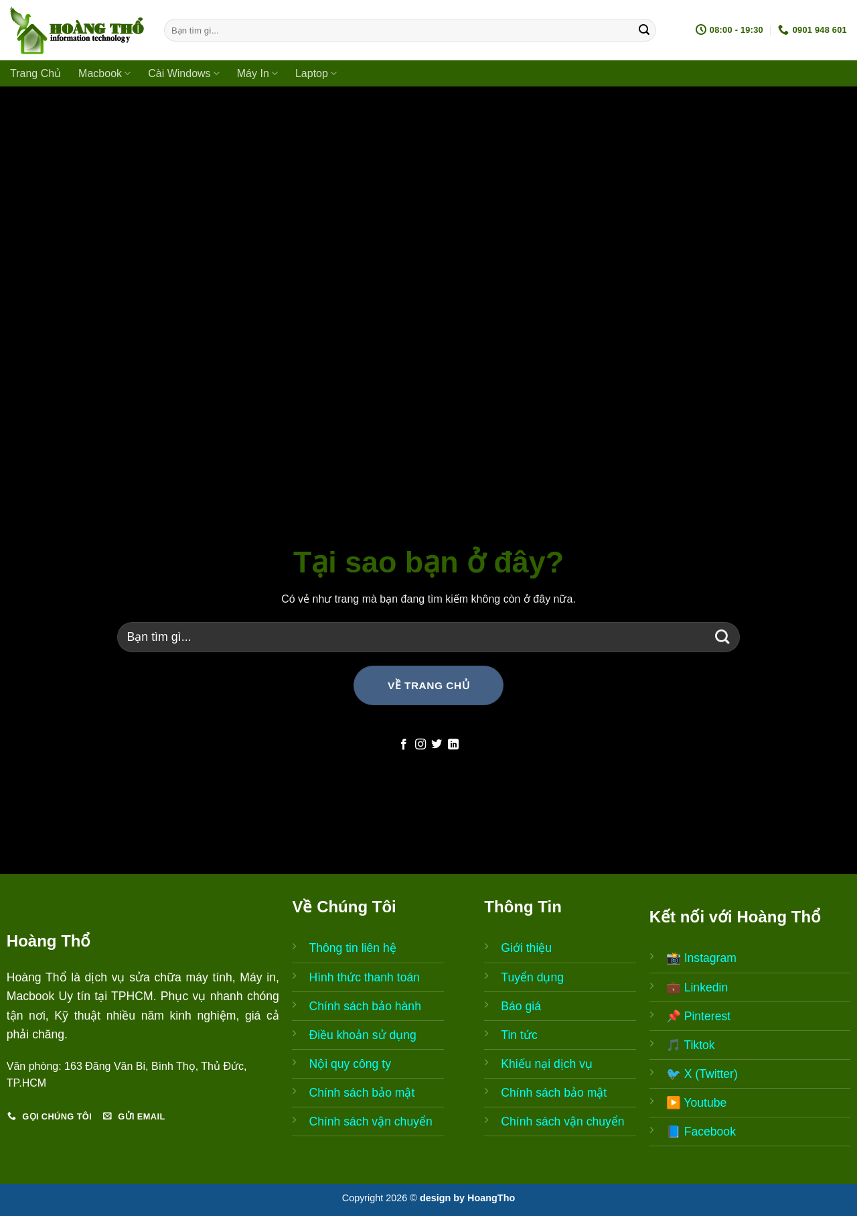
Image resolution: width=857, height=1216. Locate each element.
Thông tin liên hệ (352, 948)
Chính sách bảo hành (365, 1006)
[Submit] (644, 30)
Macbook (104, 73)
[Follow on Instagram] (420, 745)
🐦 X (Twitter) (702, 1074)
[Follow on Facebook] (403, 745)
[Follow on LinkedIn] (453, 745)
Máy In (257, 73)
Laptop (316, 73)
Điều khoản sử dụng (362, 1035)
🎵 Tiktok (690, 1045)
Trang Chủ (35, 73)
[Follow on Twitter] (436, 745)
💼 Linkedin (697, 987)
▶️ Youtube (696, 1102)
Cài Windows (184, 73)
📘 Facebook (701, 1131)
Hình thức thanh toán (364, 977)
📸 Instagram (701, 958)
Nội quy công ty (349, 1064)
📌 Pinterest (698, 1016)
